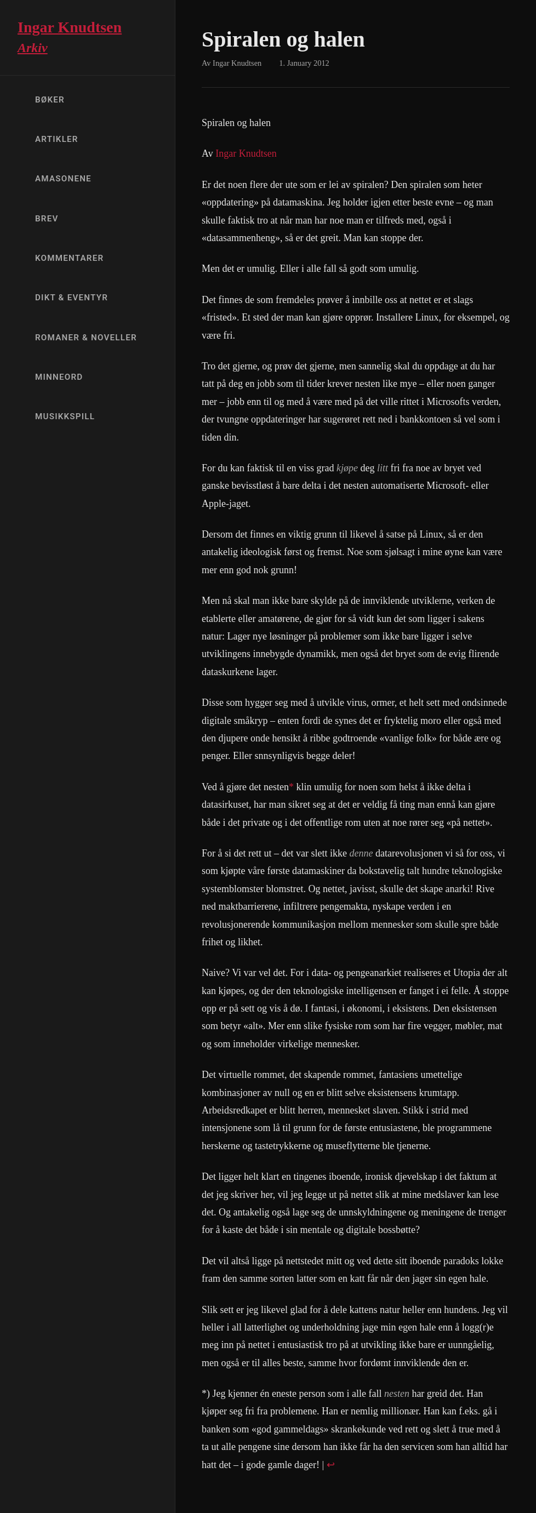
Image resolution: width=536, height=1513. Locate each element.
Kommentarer (69, 258)
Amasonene (63, 179)
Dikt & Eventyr (71, 297)
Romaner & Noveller (86, 337)
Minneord (59, 377)
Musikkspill (65, 416)
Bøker (50, 100)
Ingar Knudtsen (245, 153)
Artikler (56, 139)
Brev (47, 219)
